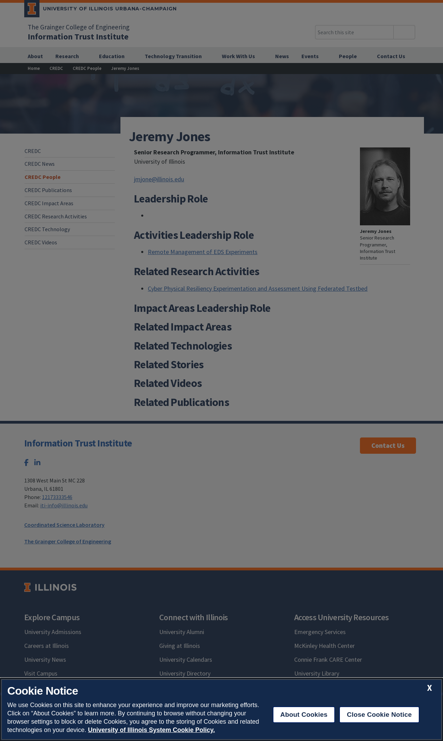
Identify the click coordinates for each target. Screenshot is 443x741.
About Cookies (304, 714)
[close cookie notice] (429, 688)
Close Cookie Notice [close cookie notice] (379, 714)
